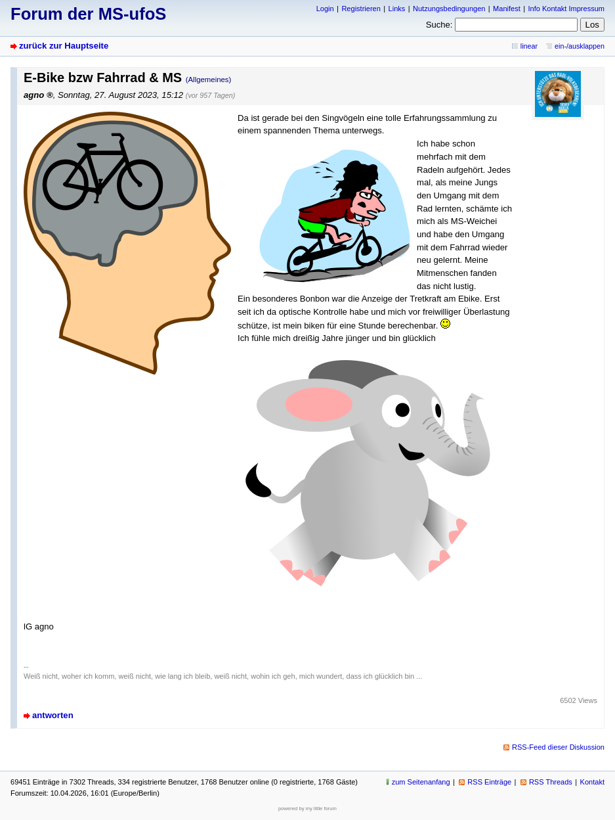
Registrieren (360, 8)
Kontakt (592, 782)
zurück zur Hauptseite (63, 46)
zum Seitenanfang (421, 782)
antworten (53, 715)
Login (325, 8)
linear (529, 46)
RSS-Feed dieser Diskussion (558, 747)
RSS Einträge (489, 782)
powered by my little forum (307, 808)
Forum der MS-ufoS (88, 14)
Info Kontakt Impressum (566, 8)
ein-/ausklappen (579, 46)
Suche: (439, 25)
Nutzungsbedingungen (449, 8)
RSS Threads (550, 782)
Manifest (506, 8)
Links (397, 8)
